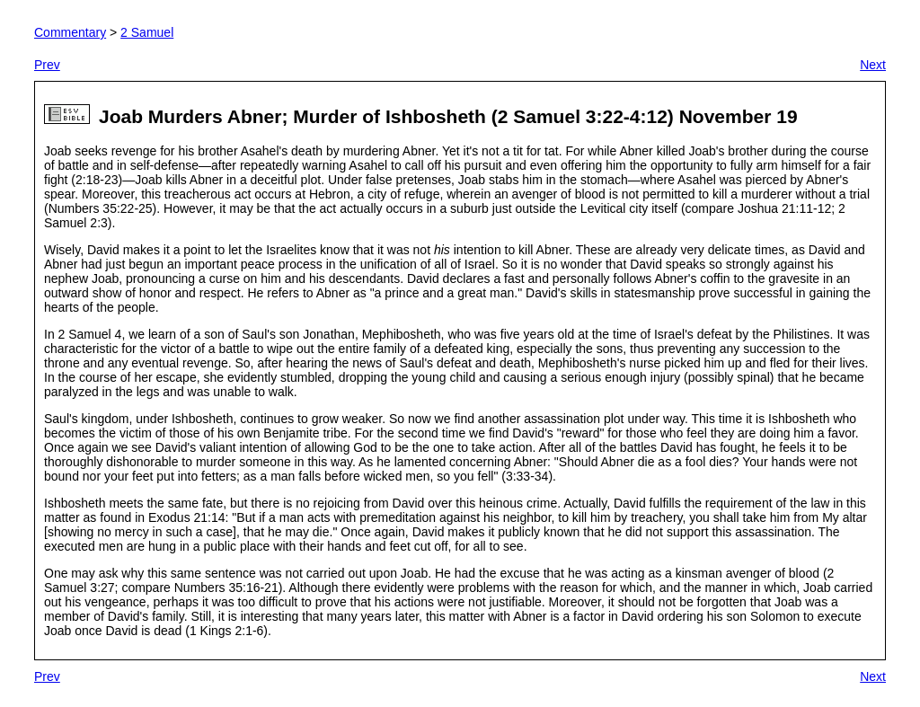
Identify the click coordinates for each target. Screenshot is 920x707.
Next (873, 64)
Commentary (70, 32)
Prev (47, 64)
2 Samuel (146, 32)
